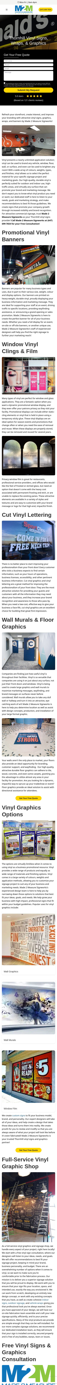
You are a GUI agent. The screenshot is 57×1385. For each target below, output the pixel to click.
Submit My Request (28, 90)
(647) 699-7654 (45, 9)
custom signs (18, 1115)
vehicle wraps (36, 1303)
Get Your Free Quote (28, 798)
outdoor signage (16, 1303)
